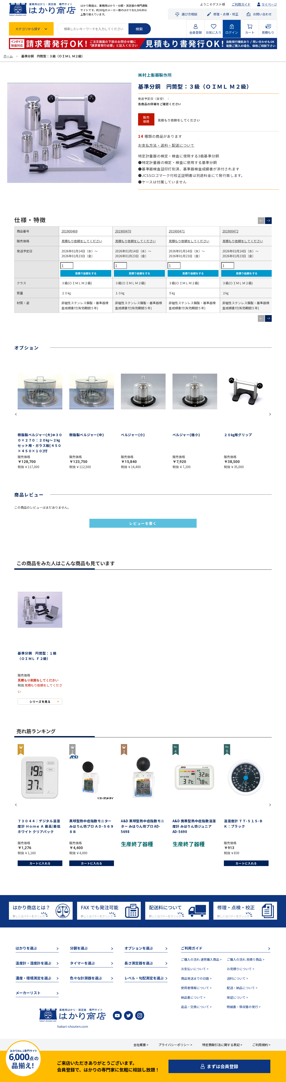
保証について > (237, 997)
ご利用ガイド (241, 4)
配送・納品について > (242, 988)
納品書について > (193, 997)
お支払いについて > (194, 969)
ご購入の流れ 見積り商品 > (245, 959)
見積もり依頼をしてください (81, 241)
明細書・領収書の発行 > (244, 1007)
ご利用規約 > (261, 1044)
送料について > (237, 978)
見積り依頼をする (86, 273)
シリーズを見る (40, 701)
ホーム (8, 56)
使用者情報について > (196, 988)
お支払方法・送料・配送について (166, 145)
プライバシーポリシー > (175, 1044)
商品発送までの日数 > (196, 978)
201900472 (230, 231)
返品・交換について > (196, 1007)
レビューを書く (143, 523)
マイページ (269, 4)
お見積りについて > (240, 969)
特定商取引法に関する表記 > (222, 1044)
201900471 (177, 231)
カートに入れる (40, 863)
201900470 (123, 231)
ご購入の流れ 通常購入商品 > (201, 959)
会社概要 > (140, 1044)
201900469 (69, 231)
